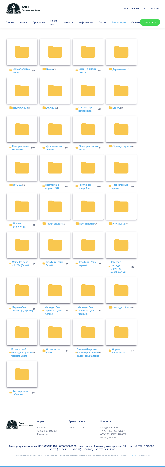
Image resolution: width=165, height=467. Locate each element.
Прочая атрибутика (19, 225)
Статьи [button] (102, 22)
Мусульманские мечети (54, 148)
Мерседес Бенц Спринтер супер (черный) (86, 310)
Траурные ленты (55, 223)
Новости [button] (68, 22)
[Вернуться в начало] (23, 8)
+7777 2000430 (151, 8)
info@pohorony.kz (109, 427)
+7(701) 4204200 (108, 430)
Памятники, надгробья (85, 186)
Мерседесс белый (121, 307)
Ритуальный (118, 223)
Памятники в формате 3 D (52, 186)
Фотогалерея (119, 22)
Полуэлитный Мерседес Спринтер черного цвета (22, 352)
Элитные (51, 107)
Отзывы (135, 22)
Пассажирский (87, 223)
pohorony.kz (133, 455)
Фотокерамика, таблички (20, 393)
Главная (10, 22)
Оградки (17, 185)
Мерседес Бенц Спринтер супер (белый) (53, 310)
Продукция (39, 22)
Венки (49, 69)
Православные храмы (120, 186)
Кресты (116, 107)
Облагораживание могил (88, 148)
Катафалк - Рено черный (87, 264)
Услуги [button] (23, 22)
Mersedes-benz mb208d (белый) (20, 264)
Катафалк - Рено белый (54, 264)
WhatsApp (150, 22)
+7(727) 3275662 (108, 437)
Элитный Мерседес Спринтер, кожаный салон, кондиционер (88, 352)
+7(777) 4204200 (118, 434)
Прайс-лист (54, 22)
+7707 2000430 (132, 8)
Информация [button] (86, 22)
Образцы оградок (121, 146)
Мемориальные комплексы (20, 148)
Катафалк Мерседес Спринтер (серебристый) (118, 267)
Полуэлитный (20, 107)
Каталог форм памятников (85, 109)
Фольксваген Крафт (53, 351)
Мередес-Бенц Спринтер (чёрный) (22, 309)
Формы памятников (118, 351)
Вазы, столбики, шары (21, 70)
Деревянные (119, 69)
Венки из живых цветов (87, 70)
